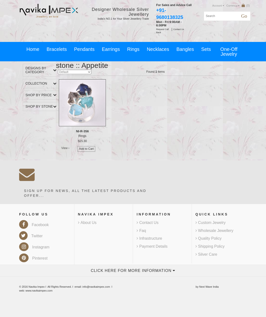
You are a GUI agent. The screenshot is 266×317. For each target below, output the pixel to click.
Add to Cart (86, 149)
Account (218, 5)
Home (32, 49)
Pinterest (33, 258)
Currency (232, 5)
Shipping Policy (210, 246)
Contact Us (147, 223)
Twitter (31, 236)
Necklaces (158, 49)
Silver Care (206, 254)
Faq (141, 231)
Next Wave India (209, 286)
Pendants (84, 49)
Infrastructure (149, 238)
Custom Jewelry (211, 223)
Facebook (34, 225)
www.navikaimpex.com (38, 290)
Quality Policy (209, 238)
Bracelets (57, 49)
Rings (133, 49)
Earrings (111, 49)
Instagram (34, 247)
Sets (206, 49)
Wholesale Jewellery (215, 231)
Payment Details (152, 246)
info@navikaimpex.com (96, 286)
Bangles (185, 49)
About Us (87, 223)
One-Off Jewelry (228, 52)
